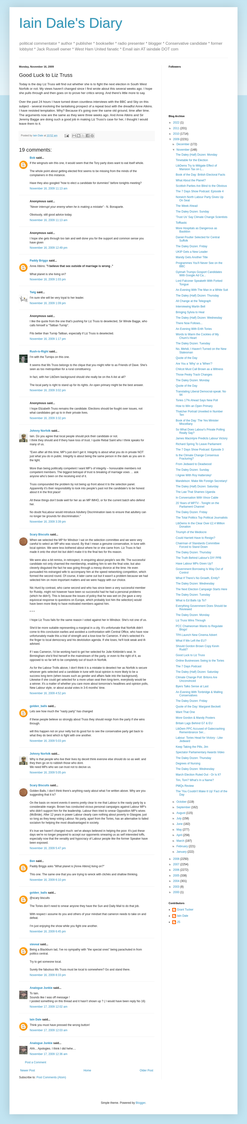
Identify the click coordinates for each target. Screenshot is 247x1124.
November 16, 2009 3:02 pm (48, 390)
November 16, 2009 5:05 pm (48, 772)
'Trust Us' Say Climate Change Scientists (202, 217)
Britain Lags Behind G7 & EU (194, 723)
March (180, 840)
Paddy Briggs (39, 260)
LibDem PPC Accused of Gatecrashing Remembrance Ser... (200, 730)
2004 (176, 881)
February (182, 846)
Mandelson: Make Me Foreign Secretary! (201, 481)
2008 (176, 859)
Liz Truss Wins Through (191, 620)
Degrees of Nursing (188, 763)
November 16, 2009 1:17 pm (48, 339)
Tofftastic (181, 222)
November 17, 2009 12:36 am (48, 1054)
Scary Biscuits (39, 534)
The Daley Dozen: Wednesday (195, 583)
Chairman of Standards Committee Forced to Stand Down (198, 545)
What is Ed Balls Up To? (191, 600)
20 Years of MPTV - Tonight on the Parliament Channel (197, 504)
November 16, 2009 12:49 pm (48, 247)
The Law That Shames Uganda (195, 492)
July (179, 818)
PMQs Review (185, 785)
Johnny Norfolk (40, 430)
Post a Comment (35, 1062)
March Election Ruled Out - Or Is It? (198, 774)
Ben (32, 861)
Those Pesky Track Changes (194, 374)
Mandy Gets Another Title (192, 257)
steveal (34, 944)
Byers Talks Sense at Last (192, 686)
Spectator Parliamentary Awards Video (200, 752)
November (183, 149)
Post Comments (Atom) (51, 1077)
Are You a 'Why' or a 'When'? (194, 363)
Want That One (185, 712)
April (179, 835)
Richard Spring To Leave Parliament (198, 444)
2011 (176, 128)
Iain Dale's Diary (70, 23)
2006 (176, 869)
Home (87, 1070)
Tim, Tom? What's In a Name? (195, 780)
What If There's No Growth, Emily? (197, 578)
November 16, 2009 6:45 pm (48, 931)
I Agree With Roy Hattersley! (194, 475)
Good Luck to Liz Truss (190, 655)
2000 (176, 892)
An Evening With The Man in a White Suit (202, 290)
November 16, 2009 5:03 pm (48, 741)
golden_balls (38, 706)
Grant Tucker (185, 909)
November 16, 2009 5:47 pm (48, 848)
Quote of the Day (186, 358)
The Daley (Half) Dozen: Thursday (197, 295)
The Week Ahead (187, 206)
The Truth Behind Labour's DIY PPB (198, 558)
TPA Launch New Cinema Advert (196, 635)
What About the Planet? (191, 180)
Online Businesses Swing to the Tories (200, 660)
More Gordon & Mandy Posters (195, 717)
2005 (176, 875)
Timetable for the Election (192, 160)
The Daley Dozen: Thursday (193, 552)
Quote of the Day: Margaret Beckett (198, 706)
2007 (176, 864)
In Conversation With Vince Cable (197, 497)
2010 (176, 133)
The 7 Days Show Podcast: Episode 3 (199, 449)
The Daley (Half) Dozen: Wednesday (199, 317)
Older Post (146, 1070)
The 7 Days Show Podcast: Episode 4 (199, 191)
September (183, 807)
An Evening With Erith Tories (194, 329)
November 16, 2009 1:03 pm (48, 279)
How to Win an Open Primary (194, 406)
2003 (176, 886)
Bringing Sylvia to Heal (190, 312)
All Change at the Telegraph (193, 301)
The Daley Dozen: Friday (191, 246)
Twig (33, 292)
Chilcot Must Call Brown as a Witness (199, 369)
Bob (32, 157)
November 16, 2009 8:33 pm (48, 975)
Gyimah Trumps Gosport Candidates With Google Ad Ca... (199, 273)
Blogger (140, 1102)
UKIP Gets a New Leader (192, 251)
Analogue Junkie (41, 988)
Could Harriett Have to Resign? (195, 538)
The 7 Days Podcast (188, 666)
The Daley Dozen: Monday (192, 380)
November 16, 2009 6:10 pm (48, 879)
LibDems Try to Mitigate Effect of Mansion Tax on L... (196, 167)
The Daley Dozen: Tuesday (193, 343)
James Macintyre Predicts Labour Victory (202, 438)
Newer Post (27, 1070)
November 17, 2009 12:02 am (48, 1006)
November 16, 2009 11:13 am (48, 188)
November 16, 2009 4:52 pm (48, 693)
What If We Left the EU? (191, 640)
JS (178, 922)
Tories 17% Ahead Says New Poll (197, 400)
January (181, 851)
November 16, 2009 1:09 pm (48, 303)
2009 (176, 139)
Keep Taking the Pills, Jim (192, 746)
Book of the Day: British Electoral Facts (200, 174)
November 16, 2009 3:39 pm (48, 521)
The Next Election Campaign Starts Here (201, 589)
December (183, 144)
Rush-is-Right (39, 351)
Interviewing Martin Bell (190, 306)
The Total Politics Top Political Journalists (202, 517)
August (181, 813)
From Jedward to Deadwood (194, 464)
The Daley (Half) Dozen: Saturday (197, 486)
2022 (176, 122)
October (181, 801)
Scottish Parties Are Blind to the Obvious (201, 186)
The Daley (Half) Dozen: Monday (196, 154)
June (179, 824)
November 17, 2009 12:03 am (48, 1030)
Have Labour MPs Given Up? (194, 563)
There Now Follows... (189, 323)
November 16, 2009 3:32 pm (48, 418)
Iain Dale (35, 1019)
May (179, 829)
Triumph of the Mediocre (191, 532)
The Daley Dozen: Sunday (192, 211)
